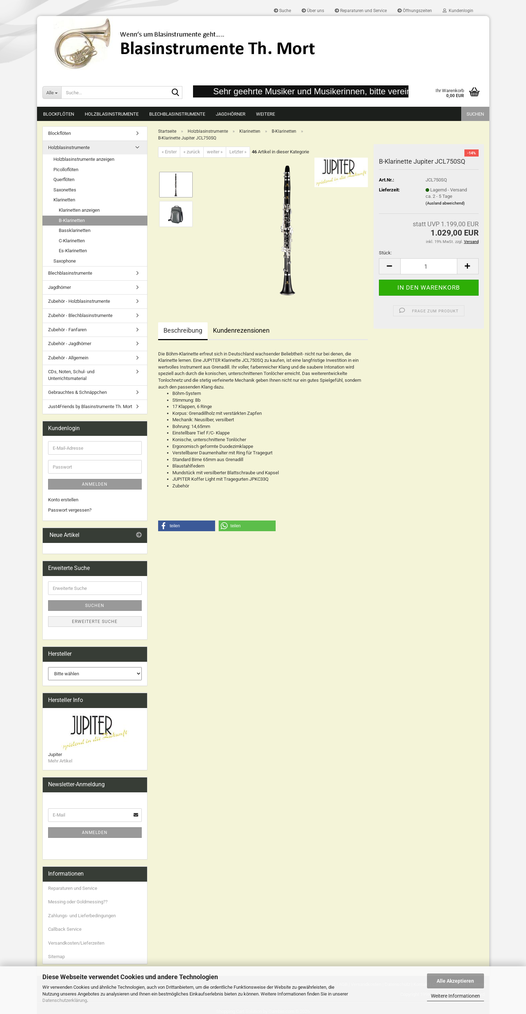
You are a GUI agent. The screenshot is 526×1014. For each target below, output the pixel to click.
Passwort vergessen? (70, 510)
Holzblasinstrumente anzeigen (83, 159)
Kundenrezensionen (241, 330)
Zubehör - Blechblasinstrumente (80, 315)
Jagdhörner (230, 114)
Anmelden (95, 484)
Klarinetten (64, 199)
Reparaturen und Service (361, 10)
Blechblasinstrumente (177, 114)
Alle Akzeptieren (455, 981)
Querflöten (63, 179)
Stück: (385, 252)
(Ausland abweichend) (445, 203)
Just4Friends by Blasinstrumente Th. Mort (90, 406)
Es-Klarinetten (73, 250)
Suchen (475, 114)
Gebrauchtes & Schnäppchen (77, 392)
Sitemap (56, 956)
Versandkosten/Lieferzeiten (76, 943)
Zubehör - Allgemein (68, 357)
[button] (389, 266)
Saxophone (64, 261)
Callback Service (65, 929)
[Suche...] (52, 92)
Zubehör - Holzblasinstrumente (79, 301)
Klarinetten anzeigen (79, 210)
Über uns (313, 10)
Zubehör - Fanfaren (67, 329)
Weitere (265, 114)
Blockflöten (58, 114)
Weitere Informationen (455, 996)
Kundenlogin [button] (458, 10)
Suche (282, 10)
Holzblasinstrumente (112, 114)
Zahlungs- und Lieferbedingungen (82, 915)
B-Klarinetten (72, 220)
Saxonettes (64, 189)
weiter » (215, 151)
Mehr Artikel (60, 761)
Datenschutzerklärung (64, 1000)
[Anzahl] (428, 266)
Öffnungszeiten (414, 10)
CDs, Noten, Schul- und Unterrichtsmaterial (71, 375)
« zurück (191, 151)
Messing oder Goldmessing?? (78, 901)
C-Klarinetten (72, 240)
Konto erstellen (63, 499)
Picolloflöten (65, 169)
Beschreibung (182, 330)
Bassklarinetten (74, 230)
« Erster (169, 151)
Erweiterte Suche (95, 621)
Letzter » (237, 151)
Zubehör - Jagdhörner (69, 343)
